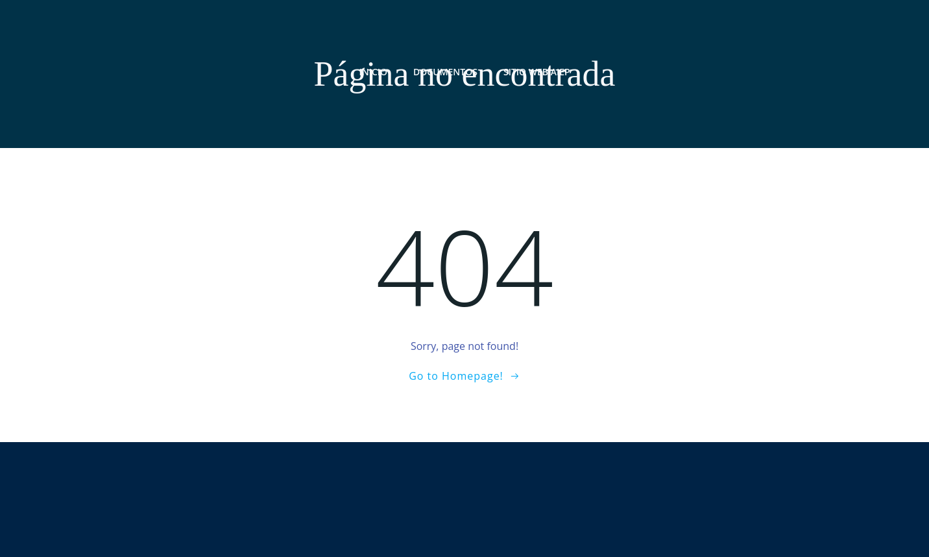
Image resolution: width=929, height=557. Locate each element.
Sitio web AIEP (536, 72)
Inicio (373, 72)
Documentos (445, 72)
